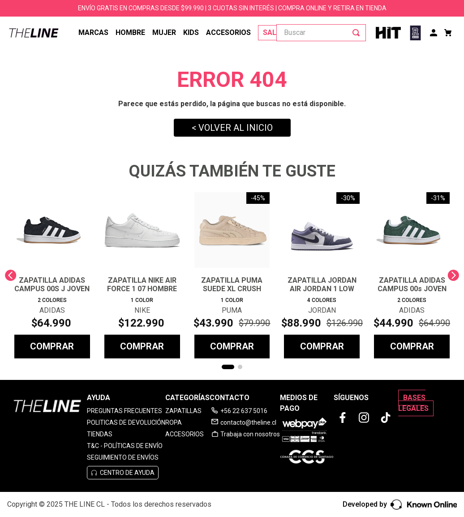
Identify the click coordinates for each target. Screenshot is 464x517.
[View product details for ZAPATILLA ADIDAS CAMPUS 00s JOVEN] (411, 275)
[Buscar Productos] (357, 33)
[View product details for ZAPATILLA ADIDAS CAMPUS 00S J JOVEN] (52, 275)
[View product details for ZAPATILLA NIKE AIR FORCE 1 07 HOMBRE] (142, 275)
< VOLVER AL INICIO (232, 127)
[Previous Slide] (10, 275)
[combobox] (321, 32)
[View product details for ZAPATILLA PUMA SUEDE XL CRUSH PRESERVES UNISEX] (232, 275)
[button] (228, 367)
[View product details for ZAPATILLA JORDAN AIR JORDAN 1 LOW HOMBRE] (321, 275)
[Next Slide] (453, 275)
